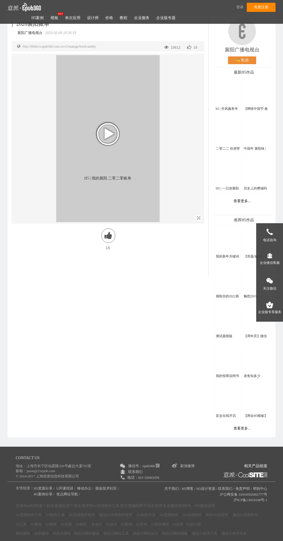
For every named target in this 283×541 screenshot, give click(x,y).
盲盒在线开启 (226, 416)
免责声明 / (243, 489)
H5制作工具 (55, 515)
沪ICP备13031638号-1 (250, 500)
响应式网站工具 (116, 533)
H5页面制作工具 (106, 506)
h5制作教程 (160, 524)
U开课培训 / (66, 488)
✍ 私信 (242, 60)
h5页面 (66, 524)
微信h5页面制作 (245, 515)
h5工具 (21, 524)
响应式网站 (62, 533)
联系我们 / (226, 489)
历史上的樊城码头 (255, 188)
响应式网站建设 (86, 533)
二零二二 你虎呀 (228, 148)
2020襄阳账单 (32, 24)
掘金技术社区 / (107, 488)
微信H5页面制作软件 (115, 515)
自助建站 (42, 533)
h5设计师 (194, 524)
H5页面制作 (169, 515)
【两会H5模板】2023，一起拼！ (256, 416)
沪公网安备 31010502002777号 (243, 494)
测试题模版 (224, 336)
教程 (123, 18)
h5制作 (81, 524)
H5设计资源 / (206, 489)
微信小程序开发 (234, 533)
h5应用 (178, 524)
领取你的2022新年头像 (227, 296)
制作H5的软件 (217, 515)
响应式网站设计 (145, 533)
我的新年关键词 (227, 256)
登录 (239, 7)
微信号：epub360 (143, 466)
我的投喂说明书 (227, 376)
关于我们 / (172, 489)
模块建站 (23, 533)
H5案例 (37, 18)
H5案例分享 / (44, 494)
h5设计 (111, 524)
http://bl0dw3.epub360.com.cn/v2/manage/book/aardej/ (59, 46)
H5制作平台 (146, 515)
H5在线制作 (192, 515)
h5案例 (126, 524)
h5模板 (51, 524)
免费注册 (261, 7)
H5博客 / (188, 489)
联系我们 (135, 472)
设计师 (93, 18)
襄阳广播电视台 (242, 50)
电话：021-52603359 (143, 477)
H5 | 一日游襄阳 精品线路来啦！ (227, 188)
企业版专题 (165, 18)
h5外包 (142, 524)
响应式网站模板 (175, 533)
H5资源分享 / (44, 488)
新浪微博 (187, 466)
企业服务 (142, 18)
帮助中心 (260, 489)
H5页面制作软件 (82, 515)
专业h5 (96, 524)
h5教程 (36, 524)
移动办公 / (85, 488)
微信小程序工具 (204, 533)
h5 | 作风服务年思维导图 (227, 109)
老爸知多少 (252, 376)
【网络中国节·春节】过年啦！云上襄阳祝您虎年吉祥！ (256, 109)
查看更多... (242, 201)
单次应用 (72, 18)
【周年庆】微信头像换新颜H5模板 (256, 336)
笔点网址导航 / (68, 494)
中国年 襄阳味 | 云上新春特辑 (255, 149)
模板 (54, 18)
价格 (109, 18)
